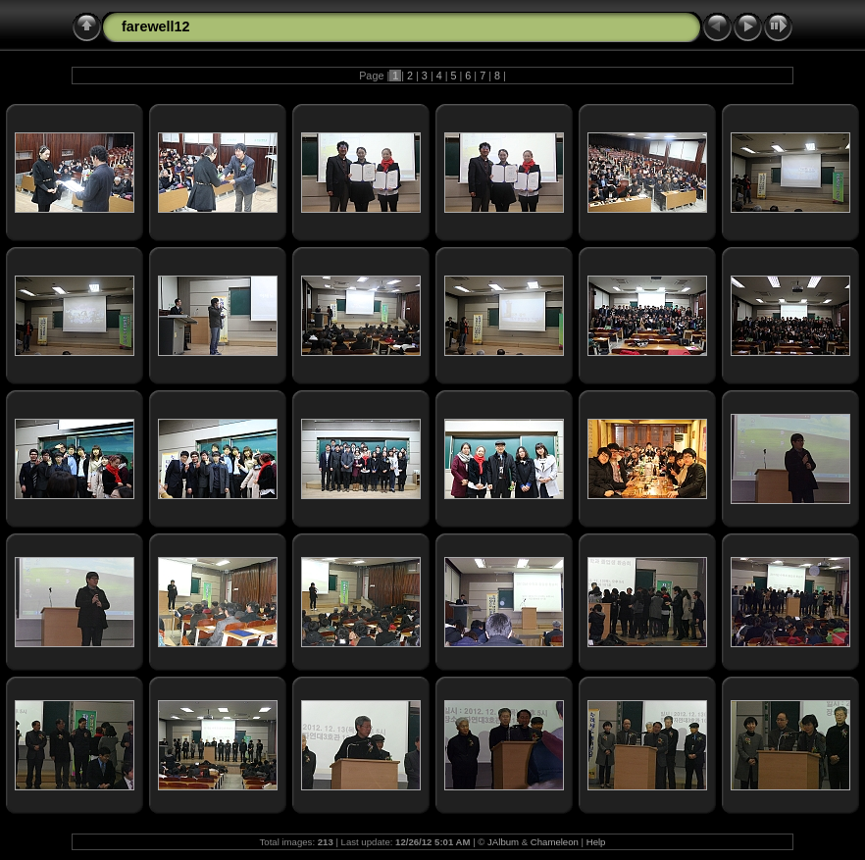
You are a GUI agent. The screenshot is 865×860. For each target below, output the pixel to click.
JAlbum (503, 841)
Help (596, 841)
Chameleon (555, 841)
